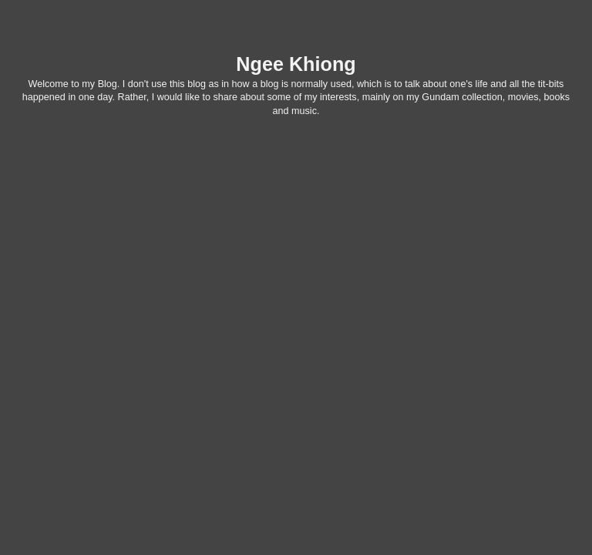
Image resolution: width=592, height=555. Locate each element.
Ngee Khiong (295, 64)
